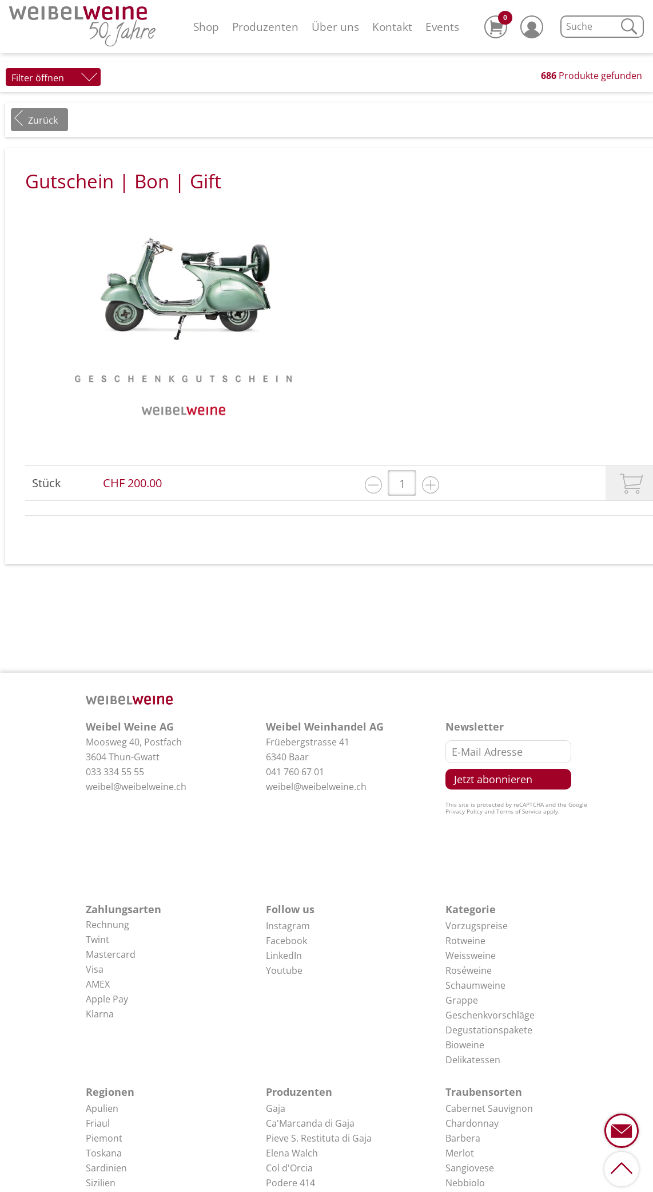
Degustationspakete (488, 1030)
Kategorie (470, 909)
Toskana (104, 1153)
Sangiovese (469, 1168)
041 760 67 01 (295, 771)
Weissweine (470, 955)
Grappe (461, 1000)
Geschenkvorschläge (490, 1015)
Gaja (275, 1108)
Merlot (459, 1153)
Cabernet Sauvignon (489, 1108)
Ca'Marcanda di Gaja (310, 1123)
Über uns (335, 26)
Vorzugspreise (476, 925)
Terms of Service (518, 811)
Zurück (43, 120)
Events (442, 26)
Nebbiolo (465, 1183)
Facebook (286, 940)
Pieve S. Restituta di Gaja (319, 1138)
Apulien (102, 1108)
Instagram (288, 925)
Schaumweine (475, 985)
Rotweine (465, 940)
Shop (206, 26)
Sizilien (101, 1183)
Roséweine (468, 970)
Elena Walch (292, 1153)
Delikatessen (472, 1059)
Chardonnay (472, 1123)
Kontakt (392, 26)
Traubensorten (483, 1092)
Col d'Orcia (289, 1168)
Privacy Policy (464, 811)
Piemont (104, 1138)
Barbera (462, 1138)
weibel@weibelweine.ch (136, 786)
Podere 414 (290, 1183)
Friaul (98, 1123)
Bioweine (464, 1045)
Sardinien (106, 1168)
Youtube (284, 970)
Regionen (110, 1092)
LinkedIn (284, 955)
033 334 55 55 (115, 771)
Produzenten (265, 26)
